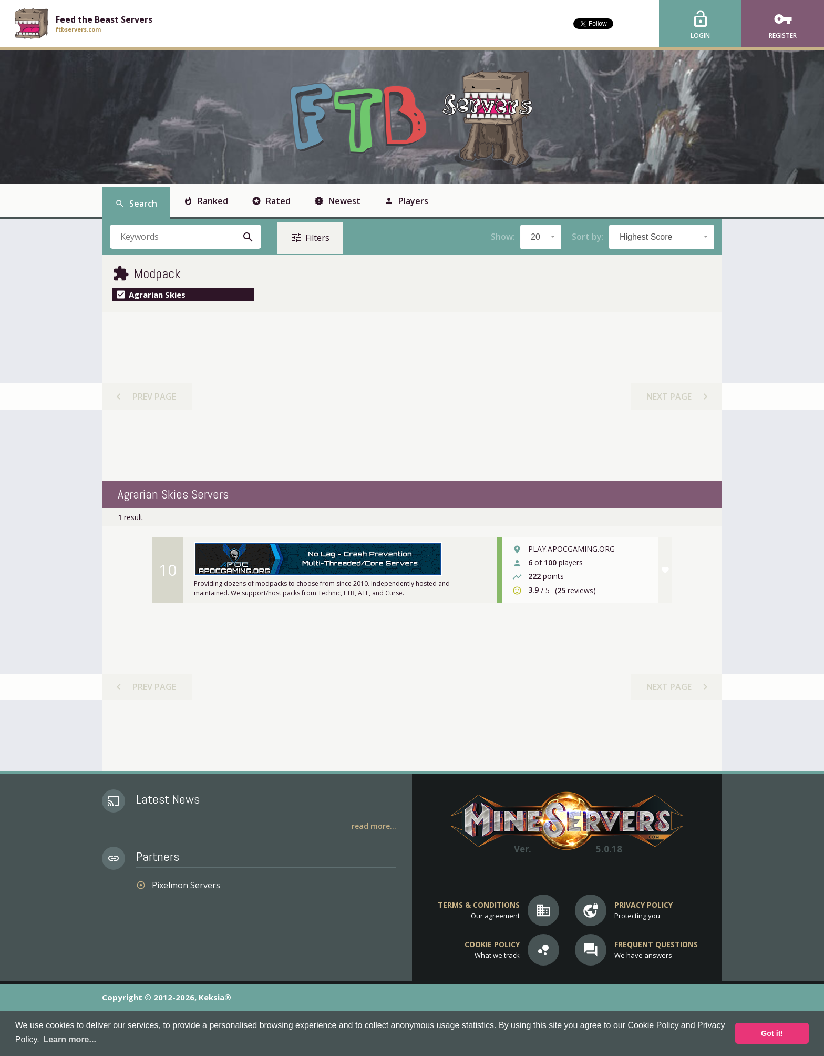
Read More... (374, 826)
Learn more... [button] (69, 1039)
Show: (503, 236)
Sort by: (588, 236)
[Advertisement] (411, 396)
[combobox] (540, 237)
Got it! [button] (772, 1033)
